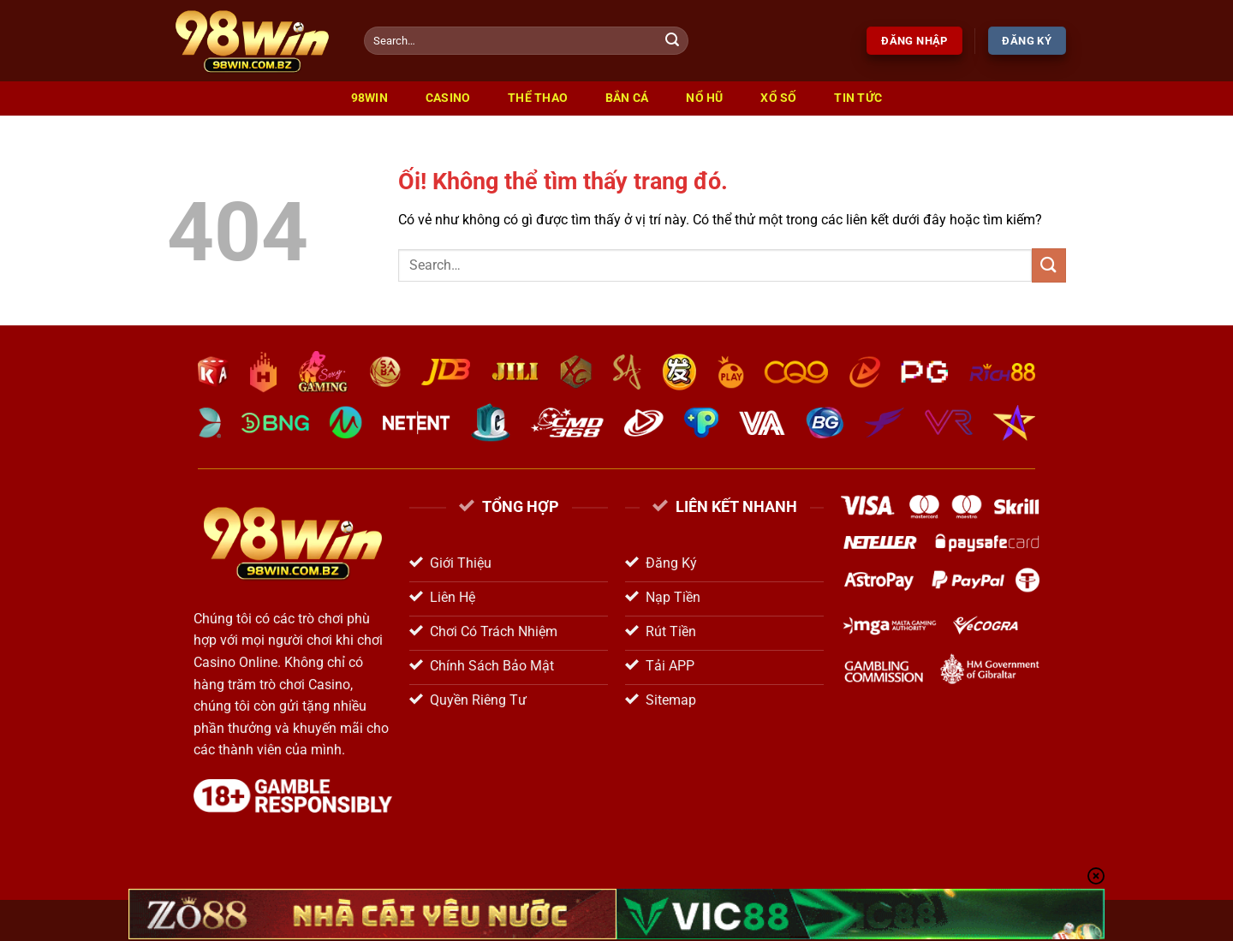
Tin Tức (858, 98)
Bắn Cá (627, 98)
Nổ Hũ (704, 98)
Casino (448, 98)
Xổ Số (778, 98)
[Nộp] (673, 41)
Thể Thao (538, 98)
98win (369, 98)
